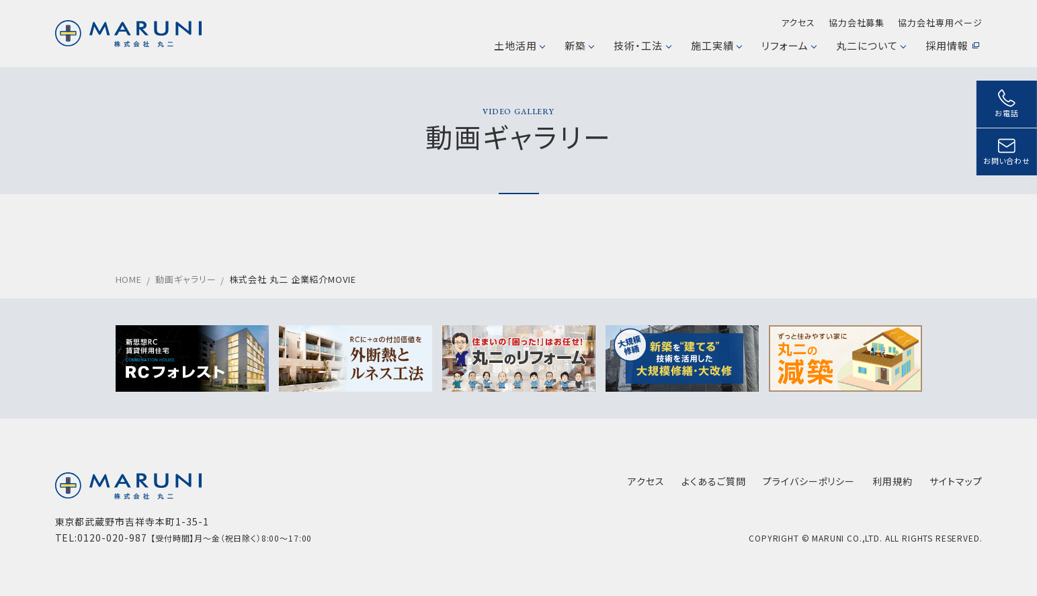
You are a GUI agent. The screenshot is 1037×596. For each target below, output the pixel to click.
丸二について (870, 45)
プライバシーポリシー (809, 481)
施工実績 (716, 45)
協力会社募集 (856, 22)
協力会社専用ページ (940, 22)
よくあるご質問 (713, 481)
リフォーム (788, 45)
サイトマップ (956, 481)
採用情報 (952, 45)
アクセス (798, 22)
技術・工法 (642, 45)
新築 (579, 45)
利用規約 (892, 481)
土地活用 (519, 45)
